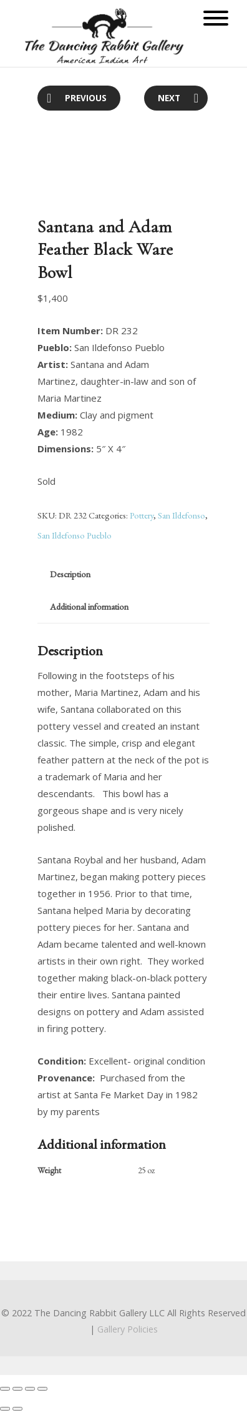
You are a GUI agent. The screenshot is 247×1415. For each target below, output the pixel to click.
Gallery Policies (127, 1329)
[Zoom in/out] (42, 1389)
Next (169, 98)
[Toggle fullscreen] (30, 1389)
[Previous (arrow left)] (5, 1409)
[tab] (70, 574)
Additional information (89, 606)
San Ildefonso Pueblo (74, 535)
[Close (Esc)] (5, 1389)
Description (70, 574)
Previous (86, 98)
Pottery (141, 515)
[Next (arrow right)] (17, 1409)
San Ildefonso (181, 515)
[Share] (17, 1389)
